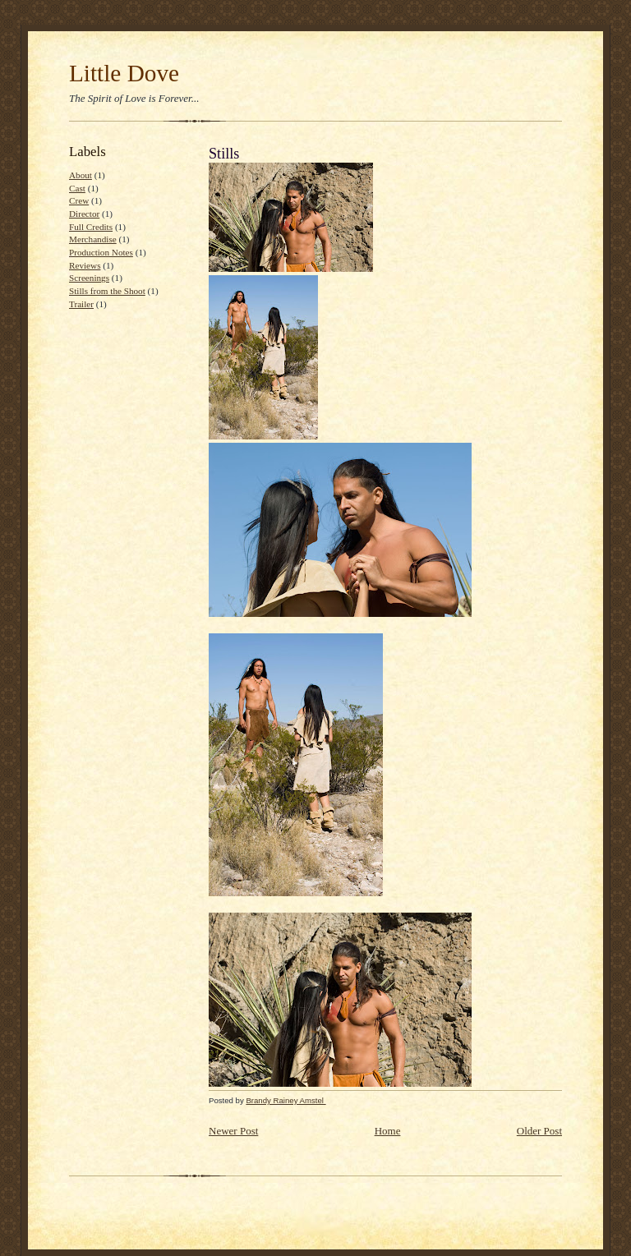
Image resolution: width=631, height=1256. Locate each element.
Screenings (89, 278)
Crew (79, 200)
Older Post (539, 1131)
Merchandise (93, 239)
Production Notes (101, 252)
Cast (77, 188)
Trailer (81, 304)
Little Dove (124, 73)
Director (84, 214)
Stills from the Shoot (107, 291)
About (80, 175)
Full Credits (91, 227)
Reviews (84, 265)
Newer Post (233, 1131)
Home (388, 1131)
